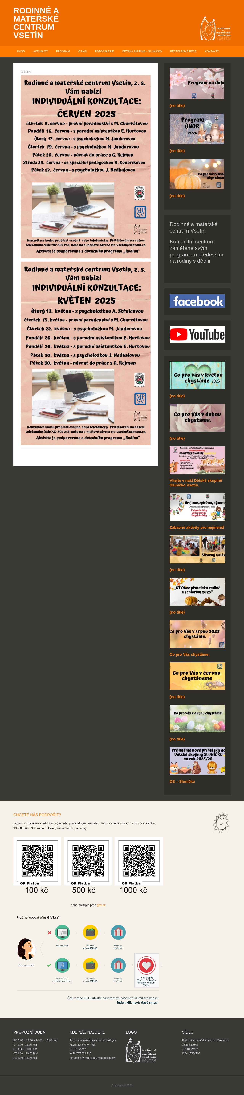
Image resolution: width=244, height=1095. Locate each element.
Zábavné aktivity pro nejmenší (197, 527)
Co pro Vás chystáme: (190, 654)
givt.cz (101, 905)
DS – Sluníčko (182, 781)
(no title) (177, 105)
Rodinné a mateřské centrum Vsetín (36, 23)
